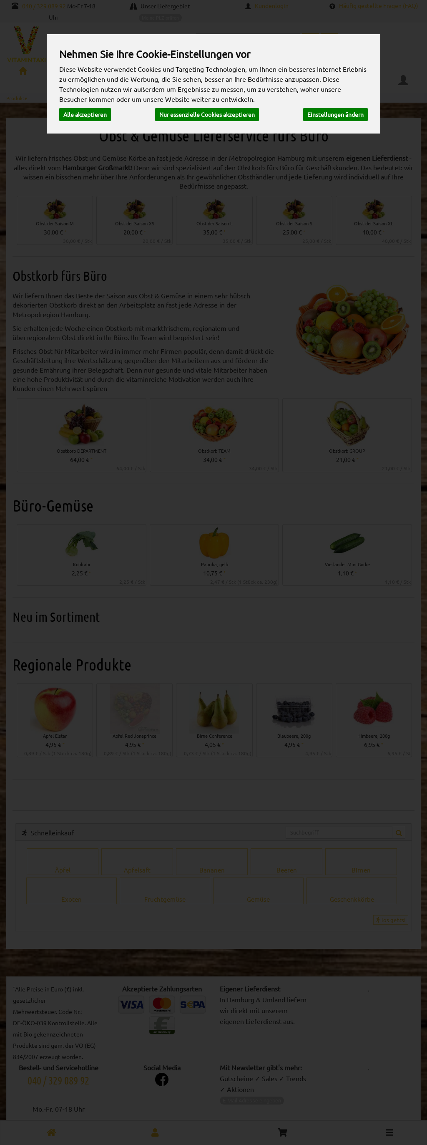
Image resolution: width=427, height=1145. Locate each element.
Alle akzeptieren (85, 114)
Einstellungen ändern (335, 114)
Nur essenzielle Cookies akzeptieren (207, 114)
